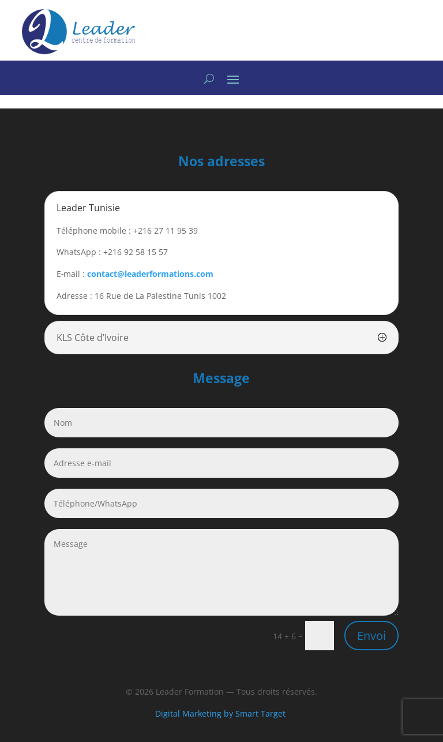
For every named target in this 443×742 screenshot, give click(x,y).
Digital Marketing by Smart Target (221, 713)
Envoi (371, 635)
